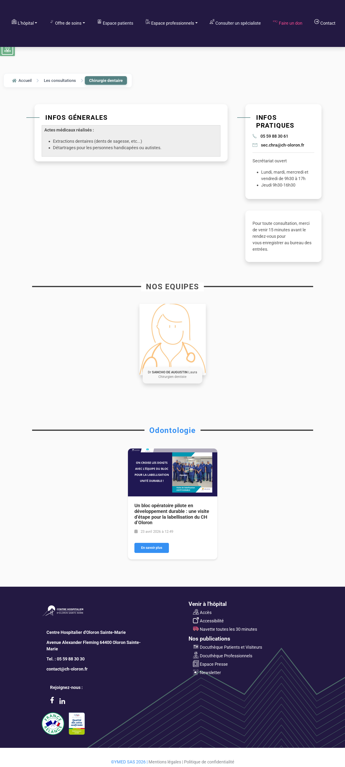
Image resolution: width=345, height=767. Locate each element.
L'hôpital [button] (23, 22)
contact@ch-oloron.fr (67, 668)
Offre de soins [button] (65, 22)
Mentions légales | (166, 761)
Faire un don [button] (287, 22)
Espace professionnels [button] (169, 22)
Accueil (22, 80)
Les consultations (60, 80)
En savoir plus (151, 548)
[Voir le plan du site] (7, 49)
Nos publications (209, 639)
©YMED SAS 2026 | (129, 761)
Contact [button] (324, 22)
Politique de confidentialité (209, 761)
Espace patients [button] (115, 22)
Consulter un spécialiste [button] (235, 22)
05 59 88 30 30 (71, 658)
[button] (172, 339)
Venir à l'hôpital (208, 604)
